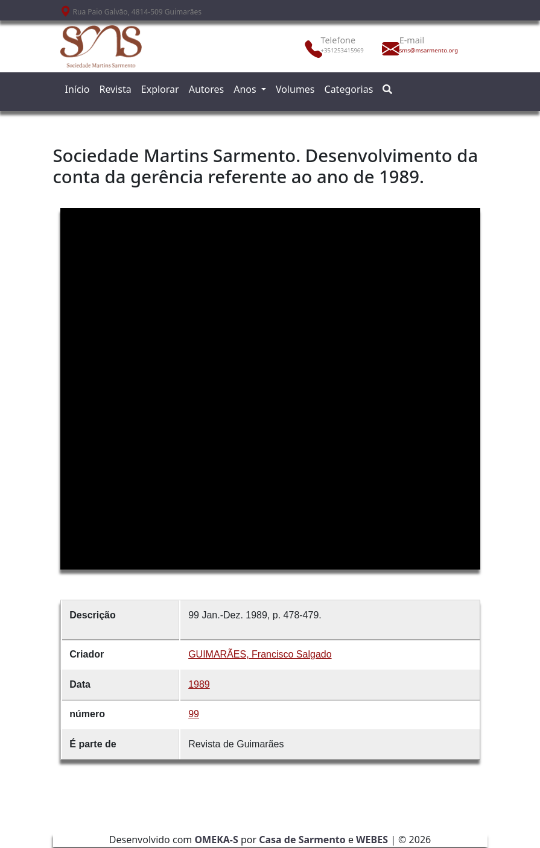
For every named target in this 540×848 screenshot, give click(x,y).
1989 (199, 684)
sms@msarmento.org (426, 50)
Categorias (349, 89)
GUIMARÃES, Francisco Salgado (259, 654)
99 (193, 714)
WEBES (372, 839)
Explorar (160, 89)
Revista (115, 89)
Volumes (295, 89)
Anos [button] (246, 89)
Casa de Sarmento (302, 839)
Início (77, 89)
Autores (206, 89)
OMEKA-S (216, 839)
